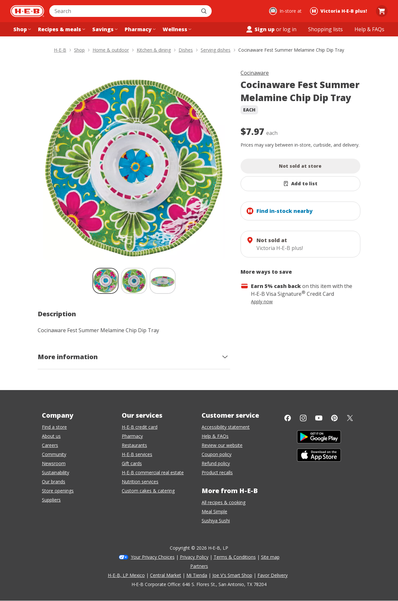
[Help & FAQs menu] (369, 29)
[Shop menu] (21, 29)
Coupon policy (216, 454)
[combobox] (123, 11)
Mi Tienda (196, 575)
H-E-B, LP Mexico (126, 575)
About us (51, 436)
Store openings (58, 491)
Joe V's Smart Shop (232, 575)
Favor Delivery (272, 575)
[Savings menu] (104, 29)
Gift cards (132, 463)
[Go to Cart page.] (382, 11)
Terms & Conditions (235, 557)
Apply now (262, 301)
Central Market (165, 575)
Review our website (222, 445)
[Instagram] (303, 418)
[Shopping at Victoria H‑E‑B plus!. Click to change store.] (339, 11)
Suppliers (51, 500)
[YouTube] (319, 418)
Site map (270, 557)
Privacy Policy (194, 557)
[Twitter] (350, 418)
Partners (199, 566)
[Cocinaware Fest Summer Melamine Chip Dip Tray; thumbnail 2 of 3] (134, 281)
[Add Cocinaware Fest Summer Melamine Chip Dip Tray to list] (300, 183)
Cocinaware (255, 72)
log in (289, 29)
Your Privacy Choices (153, 557)
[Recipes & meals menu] (61, 29)
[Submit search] (204, 11)
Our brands (53, 481)
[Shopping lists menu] (325, 29)
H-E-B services (137, 454)
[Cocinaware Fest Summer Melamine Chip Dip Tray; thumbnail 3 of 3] (163, 281)
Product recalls (217, 472)
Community (54, 454)
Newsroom (54, 463)
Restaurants (134, 445)
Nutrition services (140, 481)
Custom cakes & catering (148, 491)
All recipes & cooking (223, 502)
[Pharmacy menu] (139, 29)
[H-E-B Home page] (27, 11)
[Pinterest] (334, 418)
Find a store (54, 427)
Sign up (260, 29)
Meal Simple (214, 511)
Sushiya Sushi (216, 520)
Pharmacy (132, 436)
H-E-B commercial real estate (153, 472)
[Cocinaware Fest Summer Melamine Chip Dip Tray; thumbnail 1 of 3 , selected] (105, 281)
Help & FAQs (215, 436)
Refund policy (216, 463)
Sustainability (55, 472)
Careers (50, 445)
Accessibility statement (226, 427)
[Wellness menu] (176, 29)
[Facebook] (287, 418)
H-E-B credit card (139, 427)
